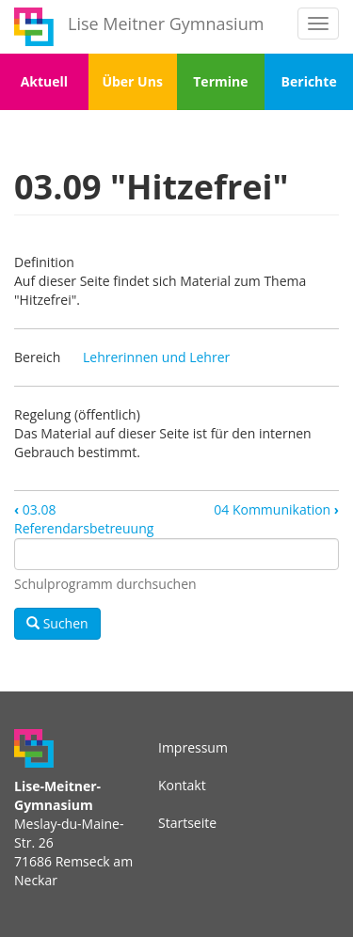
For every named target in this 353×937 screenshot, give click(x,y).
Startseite (187, 823)
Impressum (193, 747)
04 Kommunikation (276, 509)
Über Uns (132, 81)
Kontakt (182, 785)
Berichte (309, 81)
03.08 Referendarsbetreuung (83, 518)
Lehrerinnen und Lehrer (156, 357)
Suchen (57, 623)
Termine (220, 81)
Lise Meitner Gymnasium (166, 23)
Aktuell (44, 81)
